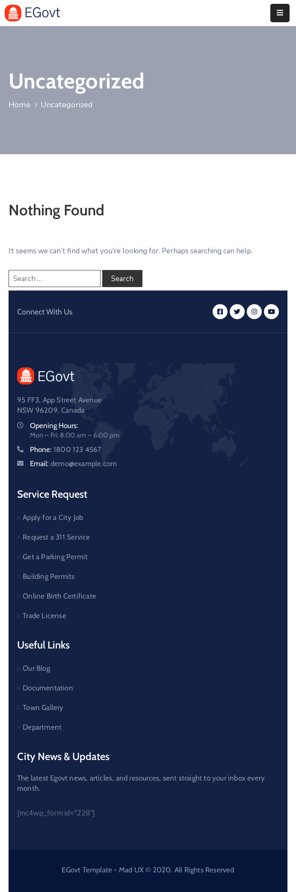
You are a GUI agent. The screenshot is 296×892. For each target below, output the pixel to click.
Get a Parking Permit (55, 556)
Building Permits (48, 576)
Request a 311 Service (56, 537)
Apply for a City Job (53, 517)
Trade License (44, 615)
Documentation (48, 688)
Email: (73, 463)
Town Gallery (43, 707)
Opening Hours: (54, 425)
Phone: (66, 449)
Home (19, 105)
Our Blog (36, 668)
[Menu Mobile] (280, 13)
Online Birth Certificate (59, 596)
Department (42, 727)
